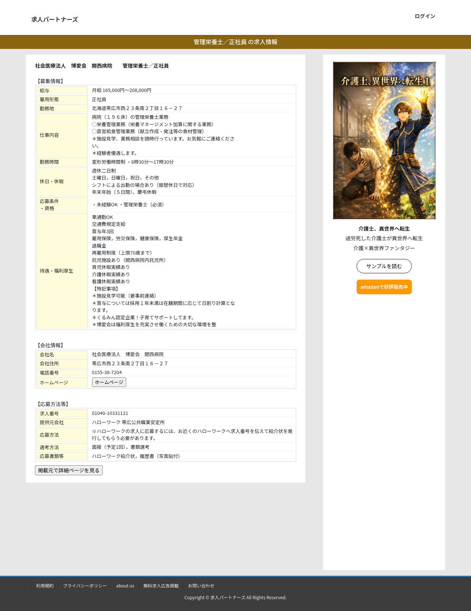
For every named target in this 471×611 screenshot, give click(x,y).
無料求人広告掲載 (161, 585)
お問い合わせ (201, 585)
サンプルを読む (384, 266)
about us (125, 585)
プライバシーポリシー (85, 585)
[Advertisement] (384, 433)
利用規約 (45, 585)
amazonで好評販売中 (384, 286)
